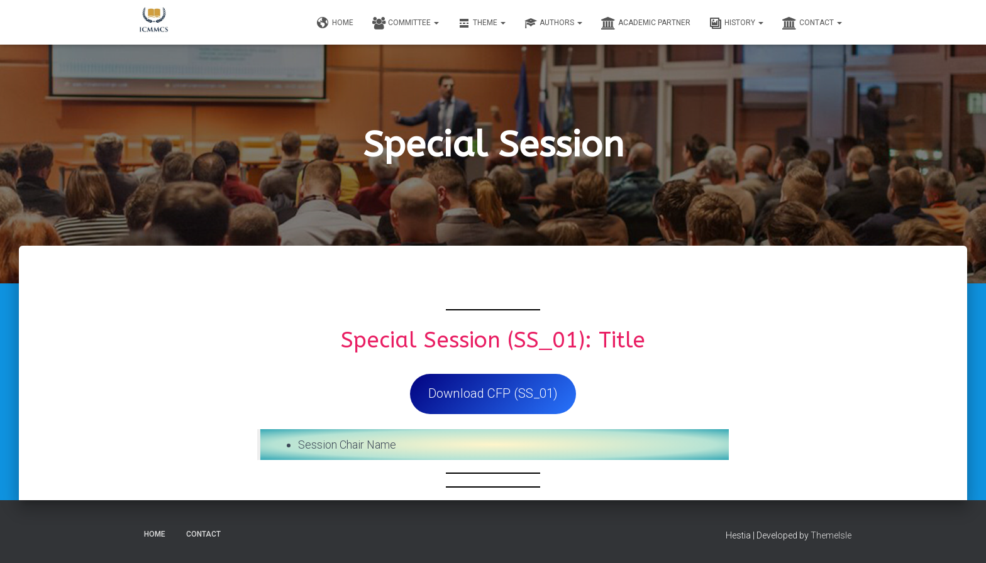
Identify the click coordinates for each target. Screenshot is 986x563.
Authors (553, 23)
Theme (482, 23)
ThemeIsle (831, 535)
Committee (405, 23)
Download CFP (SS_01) (493, 393)
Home (335, 23)
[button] (436, 22)
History (736, 23)
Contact (812, 23)
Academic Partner (645, 23)
